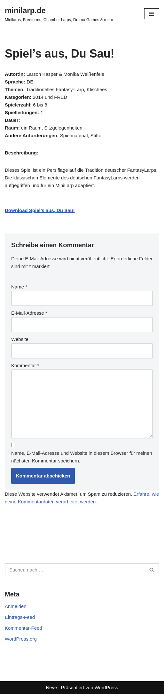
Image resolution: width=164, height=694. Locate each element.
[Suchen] (75, 569)
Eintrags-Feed (20, 617)
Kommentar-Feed (23, 628)
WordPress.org (21, 639)
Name (19, 286)
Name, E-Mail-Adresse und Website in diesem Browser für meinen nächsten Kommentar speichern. (81, 456)
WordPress (106, 687)
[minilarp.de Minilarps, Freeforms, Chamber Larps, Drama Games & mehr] (59, 13)
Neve (51, 687)
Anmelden (16, 606)
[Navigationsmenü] (151, 13)
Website (19, 339)
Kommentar (25, 365)
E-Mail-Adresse (29, 313)
